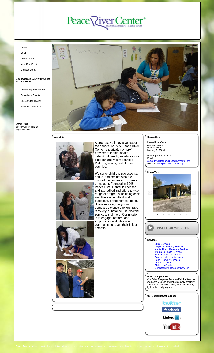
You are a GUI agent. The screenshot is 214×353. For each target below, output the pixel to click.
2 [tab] (163, 214)
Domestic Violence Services (169, 257)
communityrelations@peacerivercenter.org (168, 161)
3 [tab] (169, 214)
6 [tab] (186, 214)
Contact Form (28, 58)
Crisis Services (162, 244)
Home (24, 47)
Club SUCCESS (163, 262)
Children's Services (164, 265)
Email (23, 52)
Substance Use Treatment (168, 254)
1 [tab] (158, 214)
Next (194, 193)
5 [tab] (180, 214)
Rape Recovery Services (167, 260)
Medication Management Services (172, 268)
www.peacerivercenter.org (170, 163)
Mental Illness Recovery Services (171, 249)
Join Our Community (31, 106)
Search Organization (31, 101)
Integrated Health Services (168, 252)
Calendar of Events (30, 95)
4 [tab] (175, 214)
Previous (150, 193)
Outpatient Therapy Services (169, 246)
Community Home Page (33, 89)
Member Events (29, 70)
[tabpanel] (172, 193)
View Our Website (30, 64)
